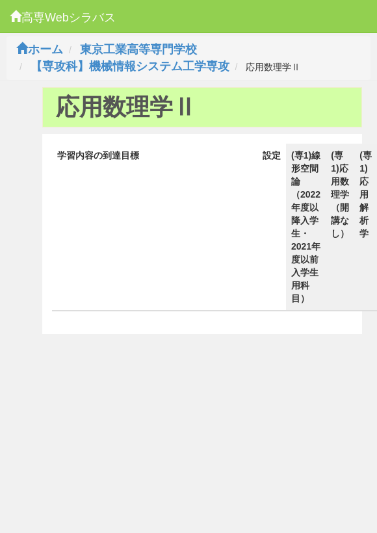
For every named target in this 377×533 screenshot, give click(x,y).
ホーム (39, 49)
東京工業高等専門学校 (138, 49)
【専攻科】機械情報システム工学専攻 (130, 66)
